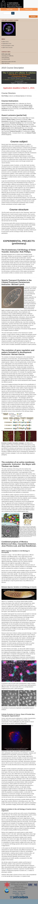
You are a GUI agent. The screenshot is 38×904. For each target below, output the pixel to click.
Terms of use (21, 891)
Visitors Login (28, 9)
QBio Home (5, 41)
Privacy (15, 891)
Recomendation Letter (8, 45)
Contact (17, 894)
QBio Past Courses (7, 47)
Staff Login (9, 9)
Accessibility (16, 893)
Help (22, 894)
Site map (22, 893)
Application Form (6, 43)
